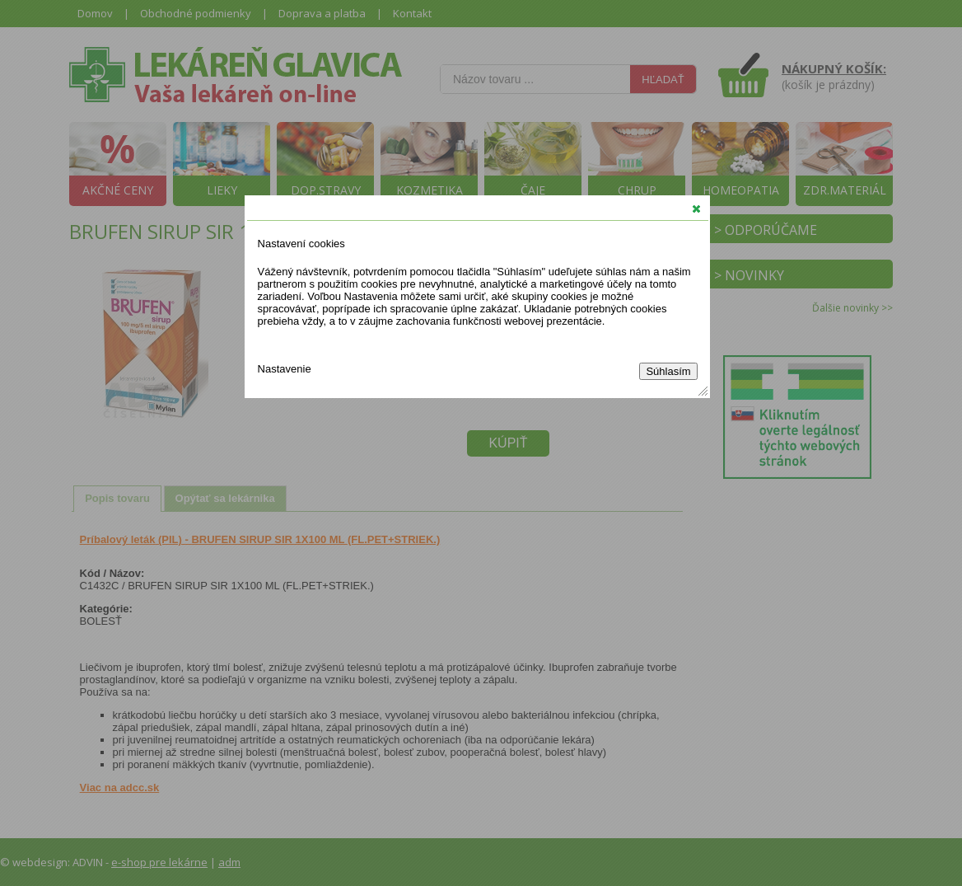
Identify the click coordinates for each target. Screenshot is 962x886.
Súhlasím (668, 371)
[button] (696, 208)
